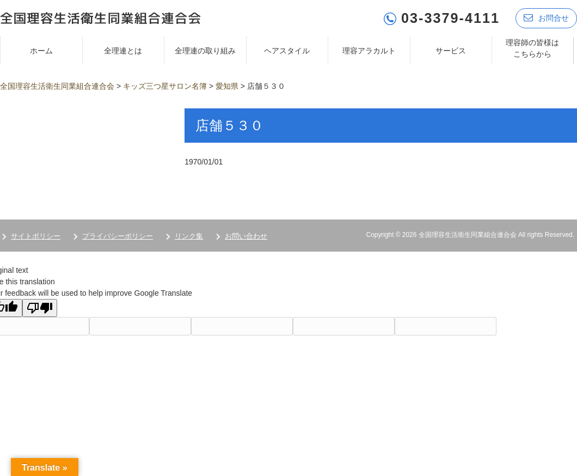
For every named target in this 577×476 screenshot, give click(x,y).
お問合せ (546, 17)
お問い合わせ (246, 236)
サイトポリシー (35, 236)
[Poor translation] (39, 308)
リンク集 (189, 236)
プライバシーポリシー (117, 236)
